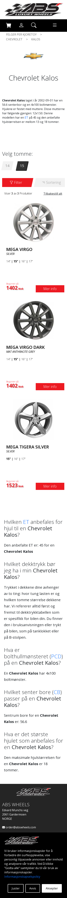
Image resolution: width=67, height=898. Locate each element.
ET (26, 117)
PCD (56, 656)
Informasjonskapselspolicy (22, 877)
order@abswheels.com (19, 827)
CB (57, 692)
